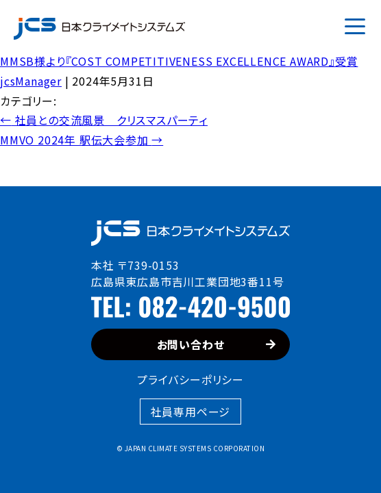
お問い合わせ (216, 344)
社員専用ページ (191, 411)
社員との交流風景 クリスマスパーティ (104, 120)
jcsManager (31, 81)
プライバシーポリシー (190, 379)
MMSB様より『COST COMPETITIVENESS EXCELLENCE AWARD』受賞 (179, 61)
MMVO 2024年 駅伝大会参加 (81, 139)
